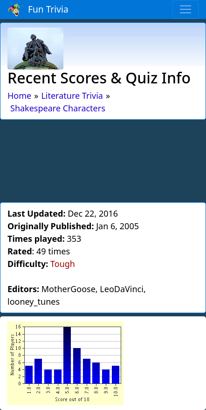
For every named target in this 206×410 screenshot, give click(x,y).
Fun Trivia (38, 10)
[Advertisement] (103, 159)
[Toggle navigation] (185, 9)
